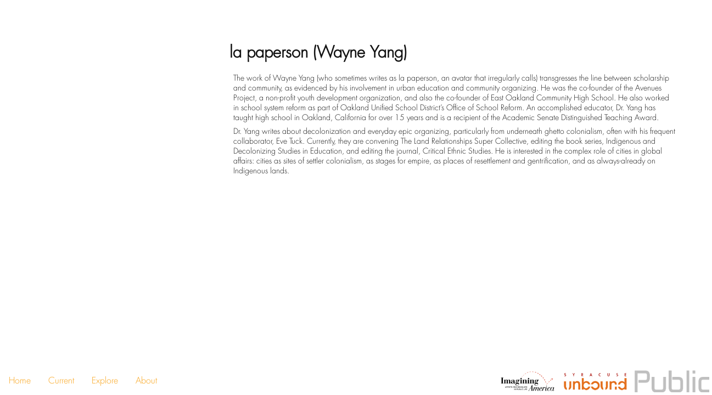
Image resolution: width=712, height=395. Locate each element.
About (146, 380)
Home (20, 380)
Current (61, 380)
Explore (105, 380)
